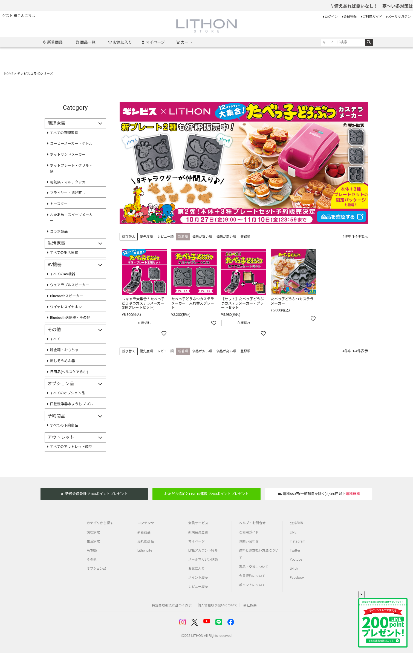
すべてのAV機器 (63, 274)
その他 (92, 559)
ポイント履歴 (198, 578)
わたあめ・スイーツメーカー (71, 218)
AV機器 (92, 550)
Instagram (297, 541)
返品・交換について (253, 567)
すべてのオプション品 (67, 393)
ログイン (331, 17)
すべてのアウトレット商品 (71, 447)
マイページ (153, 42)
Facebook (297, 578)
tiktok (294, 568)
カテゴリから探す (100, 523)
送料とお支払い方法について (258, 554)
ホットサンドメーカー (68, 154)
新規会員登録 (198, 532)
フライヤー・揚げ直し (68, 193)
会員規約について (252, 576)
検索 (369, 42)
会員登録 (350, 17)
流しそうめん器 (62, 361)
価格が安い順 (202, 237)
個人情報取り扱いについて (218, 605)
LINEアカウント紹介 (203, 550)
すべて (55, 339)
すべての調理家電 (64, 133)
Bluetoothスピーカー (66, 296)
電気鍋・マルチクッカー (69, 182)
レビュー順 (165, 237)
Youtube (296, 559)
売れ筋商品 (145, 541)
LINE (293, 532)
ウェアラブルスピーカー (69, 285)
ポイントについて (252, 585)
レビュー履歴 (198, 587)
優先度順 (146, 237)
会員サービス (198, 523)
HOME (8, 74)
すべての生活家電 (64, 253)
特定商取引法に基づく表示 (172, 605)
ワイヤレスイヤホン (66, 307)
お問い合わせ (249, 541)
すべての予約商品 (64, 425)
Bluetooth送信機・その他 (70, 318)
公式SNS (296, 523)
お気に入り (120, 42)
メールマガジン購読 (203, 559)
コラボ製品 (59, 231)
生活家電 (93, 541)
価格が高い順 (226, 237)
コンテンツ (145, 523)
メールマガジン (399, 17)
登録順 (245, 237)
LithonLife (144, 550)
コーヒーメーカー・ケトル (71, 143)
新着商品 (52, 42)
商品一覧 (85, 42)
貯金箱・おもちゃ (64, 350)
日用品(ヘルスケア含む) (69, 372)
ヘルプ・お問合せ (252, 523)
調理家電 (93, 532)
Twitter (295, 550)
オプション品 (96, 568)
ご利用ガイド (372, 17)
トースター (59, 204)
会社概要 (250, 605)
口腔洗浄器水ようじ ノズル (72, 404)
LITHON (197, 636)
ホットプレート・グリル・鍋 (71, 168)
